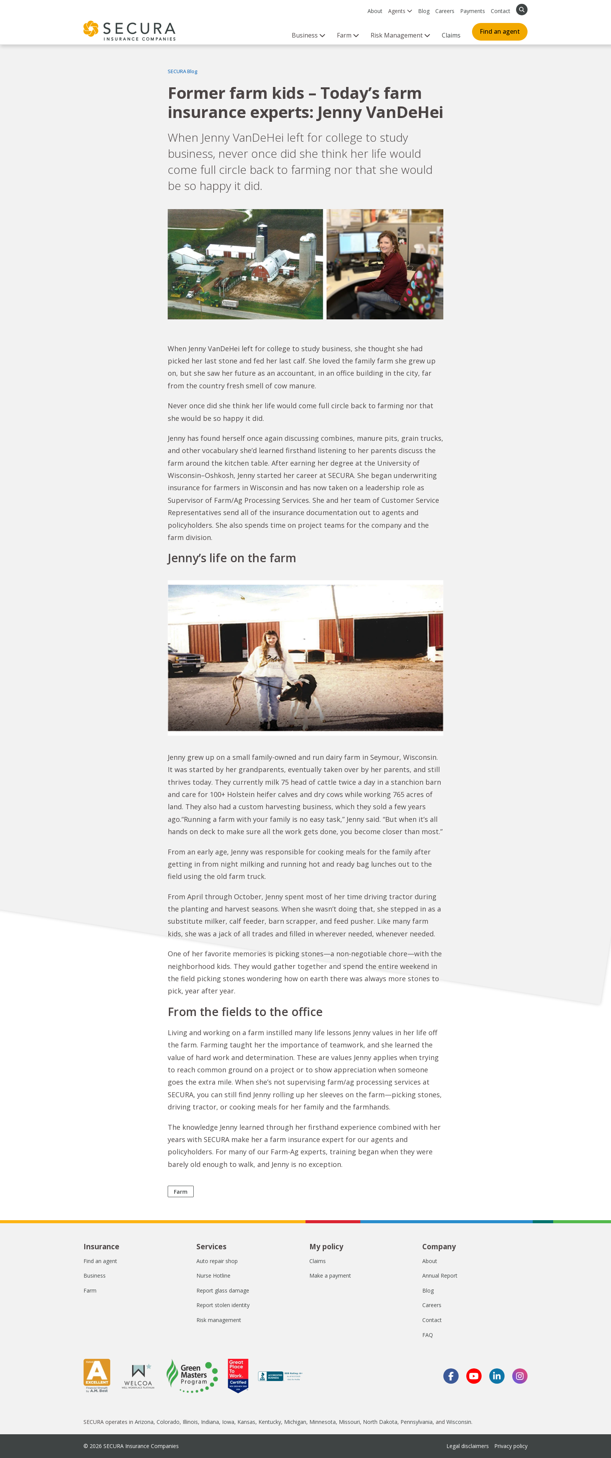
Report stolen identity (223, 1305)
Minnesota (322, 1421)
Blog (424, 11)
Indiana (210, 1421)
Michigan (295, 1421)
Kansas (246, 1421)
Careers (444, 11)
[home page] (129, 31)
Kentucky (269, 1421)
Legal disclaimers (467, 1446)
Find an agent (500, 31)
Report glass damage (222, 1290)
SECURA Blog (183, 71)
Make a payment (330, 1275)
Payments (472, 11)
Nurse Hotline (213, 1275)
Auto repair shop (217, 1261)
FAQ (427, 1335)
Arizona (144, 1421)
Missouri (349, 1421)
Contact (500, 11)
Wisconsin (458, 1421)
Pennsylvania (416, 1421)
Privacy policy (511, 1446)
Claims (451, 35)
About (375, 11)
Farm (181, 1191)
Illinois (190, 1421)
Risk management (218, 1320)
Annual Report (439, 1275)
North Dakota (380, 1421)
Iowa (228, 1421)
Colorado (168, 1421)
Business (94, 1275)
